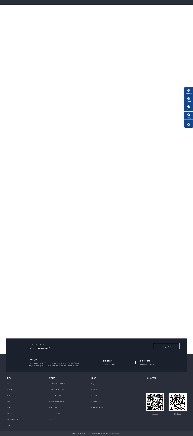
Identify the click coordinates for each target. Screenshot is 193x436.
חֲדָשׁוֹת (9, 413)
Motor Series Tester (56, 401)
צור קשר (166, 346)
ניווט (8, 377)
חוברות (94, 395)
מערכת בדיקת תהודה (57, 383)
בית (7, 383)
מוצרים (9, 389)
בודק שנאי (53, 407)
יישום (8, 401)
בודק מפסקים (54, 413)
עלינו (8, 395)
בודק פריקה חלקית (56, 389)
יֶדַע (92, 383)
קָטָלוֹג (52, 377)
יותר (50, 419)
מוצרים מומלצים (97, 407)
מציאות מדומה (12, 419)
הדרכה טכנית (96, 401)
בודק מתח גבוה (55, 395)
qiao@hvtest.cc (109, 364)
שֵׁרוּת (8, 407)
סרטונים (94, 389)
